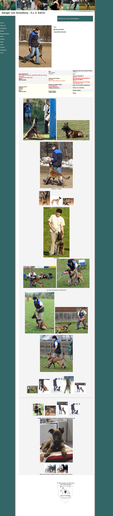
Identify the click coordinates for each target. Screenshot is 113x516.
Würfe (2, 36)
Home (2, 23)
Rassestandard (4, 34)
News (1, 42)
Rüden (2, 31)
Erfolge (2, 39)
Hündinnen (3, 28)
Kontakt (2, 47)
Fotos (1, 53)
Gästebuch (3, 50)
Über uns (3, 25)
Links (1, 44)
